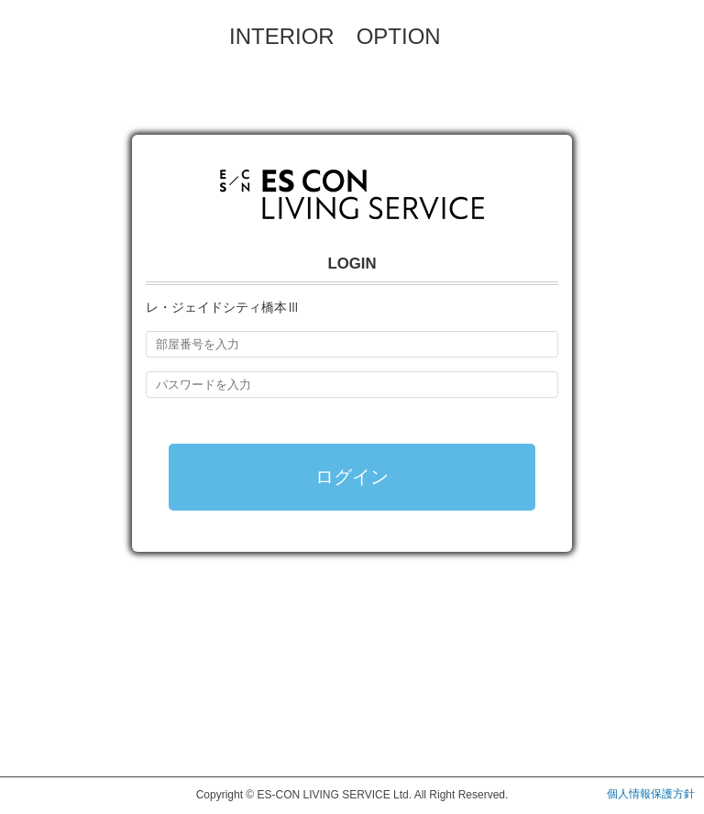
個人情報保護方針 (651, 793)
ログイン (352, 477)
